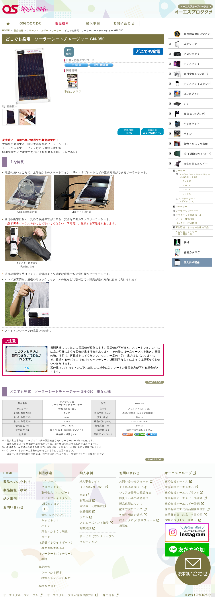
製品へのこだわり (16, 481)
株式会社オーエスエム (181, 487)
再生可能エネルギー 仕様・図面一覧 (186, 233)
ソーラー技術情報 (185, 219)
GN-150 (187, 189)
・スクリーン (47, 481)
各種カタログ (47, 586)
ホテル (86, 517)
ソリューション (92, 23)
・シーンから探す (50, 572)
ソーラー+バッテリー (187, 211)
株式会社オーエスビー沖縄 (184, 503)
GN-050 (187, 181)
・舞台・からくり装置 (53, 531)
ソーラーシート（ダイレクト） (187, 200)
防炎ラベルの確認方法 (134, 498)
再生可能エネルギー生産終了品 (192, 227)
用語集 (123, 525)
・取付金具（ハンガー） (55, 492)
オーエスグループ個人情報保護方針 (72, 595)
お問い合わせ (123, 23)
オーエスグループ (180, 473)
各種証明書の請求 (133, 514)
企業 (84, 495)
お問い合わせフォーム (135, 481)
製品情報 (18, 30)
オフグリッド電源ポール (189, 215)
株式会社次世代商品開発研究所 (187, 509)
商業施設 (87, 528)
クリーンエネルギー (38, 30)
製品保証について (131, 503)
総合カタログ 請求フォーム (139, 520)
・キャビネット (49, 520)
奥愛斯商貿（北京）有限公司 (186, 514)
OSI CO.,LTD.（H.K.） (183, 520)
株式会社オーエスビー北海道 (186, 498)
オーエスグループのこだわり (30, 23)
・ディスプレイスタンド (55, 498)
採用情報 (111, 595)
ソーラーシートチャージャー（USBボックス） (194, 175)
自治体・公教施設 (93, 506)
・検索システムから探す (55, 578)
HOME (6, 30)
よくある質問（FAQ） (134, 487)
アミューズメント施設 (96, 522)
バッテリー (182, 206)
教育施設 (87, 500)
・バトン (44, 525)
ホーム (7, 23)
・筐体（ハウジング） (53, 514)
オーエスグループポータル (23, 595)
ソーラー (56, 30)
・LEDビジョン (49, 503)
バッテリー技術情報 (186, 223)
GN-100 (187, 185)
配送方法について (133, 509)
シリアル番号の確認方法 (135, 492)
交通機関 (87, 511)
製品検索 (61, 23)
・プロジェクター (50, 487)
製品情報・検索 (15, 490)
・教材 (43, 559)
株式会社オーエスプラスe (184, 492)
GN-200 (187, 193)
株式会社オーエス (178, 481)
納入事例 (10, 499)
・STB (43, 509)
